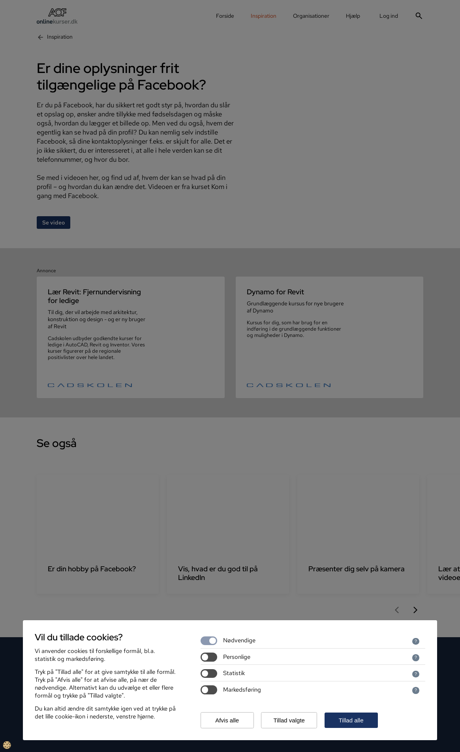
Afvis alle (227, 720)
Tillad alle (351, 720)
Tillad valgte (288, 720)
